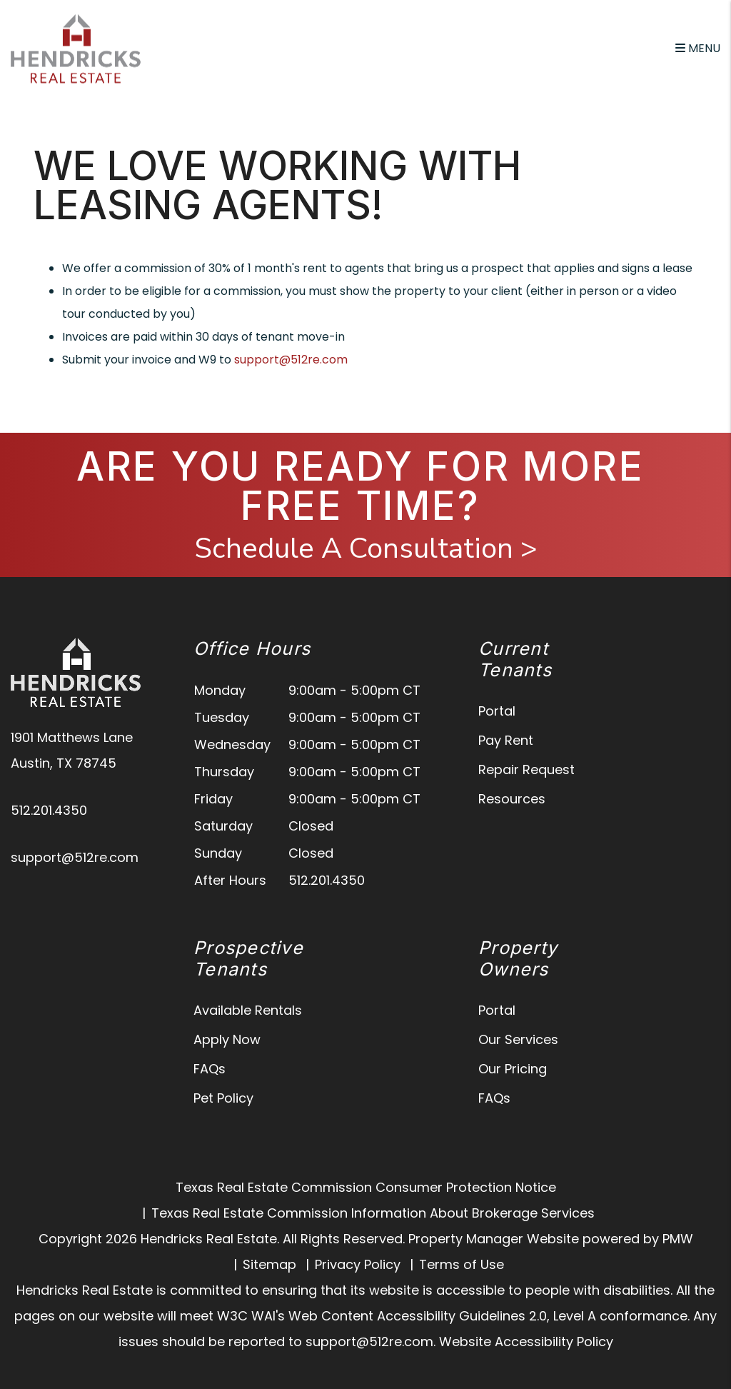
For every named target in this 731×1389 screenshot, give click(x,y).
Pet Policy (223, 1098)
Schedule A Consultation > (366, 548)
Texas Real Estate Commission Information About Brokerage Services (373, 1213)
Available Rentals (247, 1010)
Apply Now (227, 1039)
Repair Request (526, 769)
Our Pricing (512, 1069)
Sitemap (269, 1264)
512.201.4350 (49, 810)
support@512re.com (291, 359)
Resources (511, 799)
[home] (76, 47)
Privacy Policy (357, 1264)
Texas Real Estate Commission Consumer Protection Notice (366, 1187)
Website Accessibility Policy (526, 1341)
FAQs (209, 1069)
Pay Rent (505, 740)
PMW (677, 1239)
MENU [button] (697, 48)
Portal (496, 711)
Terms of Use (461, 1264)
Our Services (518, 1039)
